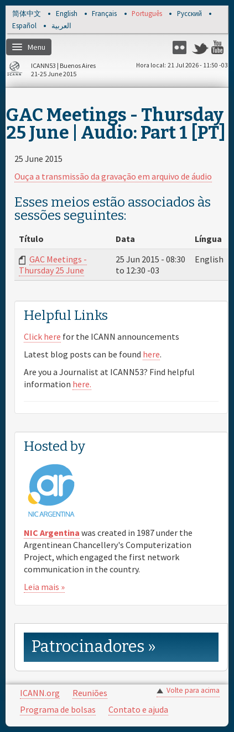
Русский (189, 14)
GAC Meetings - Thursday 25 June (53, 265)
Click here (42, 336)
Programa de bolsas (58, 709)
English (66, 14)
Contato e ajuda (138, 709)
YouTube (219, 47)
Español (24, 26)
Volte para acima (193, 690)
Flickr (181, 47)
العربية (61, 26)
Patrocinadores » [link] (94, 646)
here (151, 354)
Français (104, 14)
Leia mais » (44, 586)
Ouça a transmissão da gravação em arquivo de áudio (113, 176)
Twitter (200, 47)
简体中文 (26, 14)
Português (147, 14)
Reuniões (89, 692)
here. (81, 383)
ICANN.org (40, 692)
